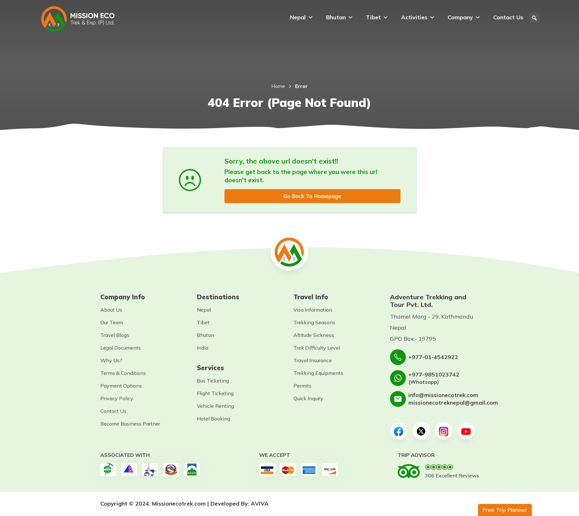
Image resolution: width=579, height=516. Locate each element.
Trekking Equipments (318, 373)
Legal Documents (120, 348)
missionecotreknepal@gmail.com (453, 403)
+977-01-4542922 (433, 357)
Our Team (111, 323)
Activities (418, 17)
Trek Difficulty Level (316, 348)
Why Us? (111, 361)
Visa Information (312, 310)
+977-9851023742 (433, 374)
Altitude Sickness (313, 336)
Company (464, 17)
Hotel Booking (213, 419)
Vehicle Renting (215, 406)
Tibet (377, 17)
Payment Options (121, 386)
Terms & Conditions (123, 373)
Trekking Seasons (314, 323)
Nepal (301, 17)
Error (301, 86)
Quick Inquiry (308, 399)
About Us (111, 310)
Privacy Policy (116, 399)
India (202, 348)
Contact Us (508, 17)
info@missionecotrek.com (443, 395)
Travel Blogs (114, 336)
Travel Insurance (312, 361)
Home (278, 86)
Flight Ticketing (215, 394)
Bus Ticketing (213, 381)
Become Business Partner (130, 424)
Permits (302, 386)
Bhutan (339, 17)
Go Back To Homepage (312, 196)
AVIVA (260, 504)
